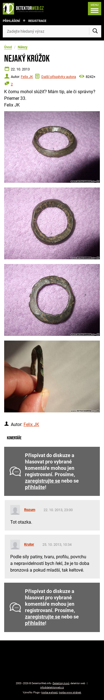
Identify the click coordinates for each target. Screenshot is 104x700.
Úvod (8, 47)
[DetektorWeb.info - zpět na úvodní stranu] (25, 8)
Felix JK (27, 77)
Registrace (37, 21)
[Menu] (94, 8)
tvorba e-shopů (49, 692)
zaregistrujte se (42, 481)
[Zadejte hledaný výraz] (52, 31)
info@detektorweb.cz (52, 687)
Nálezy (22, 47)
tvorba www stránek (70, 692)
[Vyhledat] (95, 31)
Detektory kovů (61, 683)
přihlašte (35, 487)
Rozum (29, 510)
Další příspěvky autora (58, 77)
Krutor (29, 544)
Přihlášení (11, 21)
